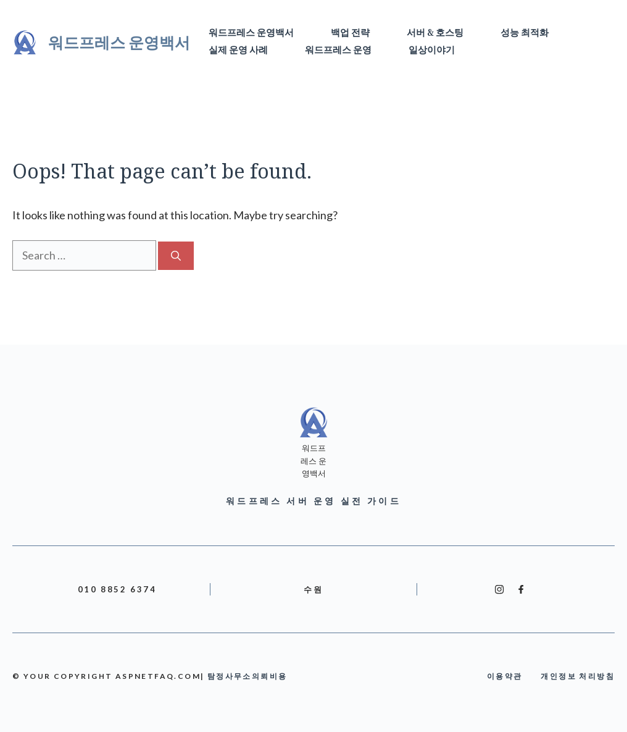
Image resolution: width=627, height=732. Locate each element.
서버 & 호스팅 (435, 33)
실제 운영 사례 (238, 50)
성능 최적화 (524, 33)
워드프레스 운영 (338, 50)
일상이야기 (432, 50)
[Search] (176, 256)
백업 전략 (350, 33)
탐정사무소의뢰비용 (247, 676)
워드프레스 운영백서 (119, 42)
